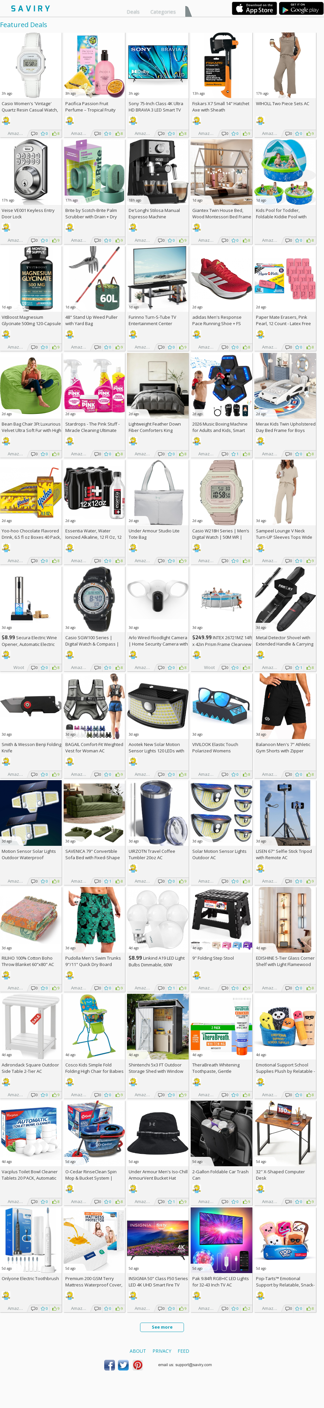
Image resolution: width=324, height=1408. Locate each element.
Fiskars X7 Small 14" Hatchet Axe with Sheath (220, 106)
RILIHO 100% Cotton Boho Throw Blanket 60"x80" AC (28, 961)
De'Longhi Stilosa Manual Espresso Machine (154, 213)
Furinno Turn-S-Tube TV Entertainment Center (152, 320)
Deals (133, 11)
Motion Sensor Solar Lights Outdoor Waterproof (29, 854)
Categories (163, 11)
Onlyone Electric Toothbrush (30, 1278)
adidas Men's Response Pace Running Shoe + (217, 320)
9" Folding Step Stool (213, 958)
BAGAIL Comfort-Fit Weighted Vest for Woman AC (94, 747)
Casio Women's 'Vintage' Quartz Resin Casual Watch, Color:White (30, 109)
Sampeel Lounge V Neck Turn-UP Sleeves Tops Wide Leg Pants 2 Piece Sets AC (284, 537)
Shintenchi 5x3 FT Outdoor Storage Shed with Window (156, 1068)
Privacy (161, 1351)
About (138, 1351)
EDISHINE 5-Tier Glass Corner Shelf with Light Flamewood (285, 961)
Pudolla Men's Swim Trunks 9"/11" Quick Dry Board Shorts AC (93, 964)
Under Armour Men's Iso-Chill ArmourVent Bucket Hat (158, 1175)
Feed (183, 1351)
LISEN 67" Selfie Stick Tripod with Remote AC (284, 854)
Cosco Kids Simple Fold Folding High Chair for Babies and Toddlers (94, 1071)
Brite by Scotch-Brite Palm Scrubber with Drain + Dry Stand (91, 216)
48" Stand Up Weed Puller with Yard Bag (91, 320)
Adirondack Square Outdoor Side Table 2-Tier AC (30, 1068)
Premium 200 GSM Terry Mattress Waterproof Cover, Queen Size (93, 1284)
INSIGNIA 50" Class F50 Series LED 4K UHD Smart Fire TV (158, 1281)
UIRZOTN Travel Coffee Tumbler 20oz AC (152, 854)
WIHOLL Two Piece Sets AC (282, 103)
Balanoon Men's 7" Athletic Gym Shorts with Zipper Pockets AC (283, 750)
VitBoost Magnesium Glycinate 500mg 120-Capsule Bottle (31, 323)
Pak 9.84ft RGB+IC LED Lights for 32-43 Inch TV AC (220, 1281)
